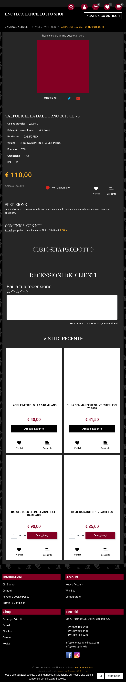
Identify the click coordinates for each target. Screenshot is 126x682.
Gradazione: (14, 155)
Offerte (6, 637)
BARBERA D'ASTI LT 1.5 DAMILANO (92, 512)
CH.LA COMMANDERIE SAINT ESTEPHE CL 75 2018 (92, 407)
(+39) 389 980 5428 (76, 630)
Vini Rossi (50, 26)
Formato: (12, 149)
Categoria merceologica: (21, 130)
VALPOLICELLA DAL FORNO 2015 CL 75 (82, 26)
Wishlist (70, 590)
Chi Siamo (8, 584)
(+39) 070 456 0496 (76, 626)
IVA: (9, 162)
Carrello (6, 625)
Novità (6, 643)
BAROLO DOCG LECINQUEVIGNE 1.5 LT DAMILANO (34, 513)
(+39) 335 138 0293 (76, 634)
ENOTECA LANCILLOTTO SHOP (34, 14)
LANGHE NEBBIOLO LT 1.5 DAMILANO (34, 405)
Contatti (7, 590)
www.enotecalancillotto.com (73, 671)
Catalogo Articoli (16, 26)
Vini (37, 26)
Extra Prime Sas (84, 667)
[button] (71, 7)
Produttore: (13, 136)
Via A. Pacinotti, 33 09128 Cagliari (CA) (88, 618)
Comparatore (73, 596)
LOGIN (63, 230)
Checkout (7, 631)
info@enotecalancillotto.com (82, 642)
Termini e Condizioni (14, 602)
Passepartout (75, 680)
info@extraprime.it (76, 646)
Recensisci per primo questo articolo (63, 35)
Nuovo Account (74, 584)
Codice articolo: (16, 123)
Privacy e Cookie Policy (15, 596)
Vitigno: (11, 142)
